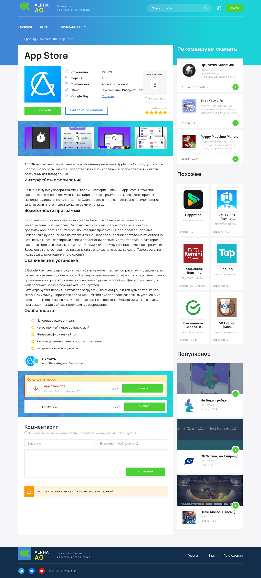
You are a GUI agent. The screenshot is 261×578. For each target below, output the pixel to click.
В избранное (156, 98)
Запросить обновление (86, 110)
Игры (44, 27)
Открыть (108, 96)
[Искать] (206, 8)
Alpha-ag (30, 39)
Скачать (45, 110)
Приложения (71, 27)
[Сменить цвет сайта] (219, 8)
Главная (25, 27)
